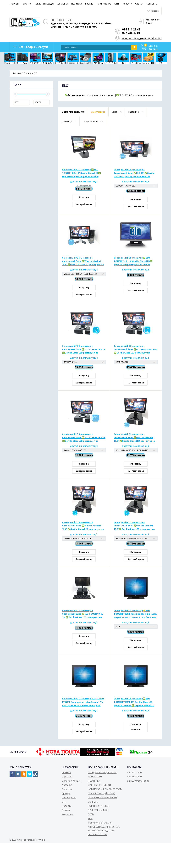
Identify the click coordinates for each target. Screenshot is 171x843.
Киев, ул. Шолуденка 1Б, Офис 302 (142, 38)
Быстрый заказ (84, 204)
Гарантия (27, 3)
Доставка (62, 3)
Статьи (139, 3)
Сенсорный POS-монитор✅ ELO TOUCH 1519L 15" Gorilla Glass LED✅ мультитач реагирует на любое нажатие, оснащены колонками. (133, 261)
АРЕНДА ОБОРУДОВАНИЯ (102, 772)
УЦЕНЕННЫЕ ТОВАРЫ (100, 822)
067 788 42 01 (131, 33)
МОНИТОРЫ (95, 776)
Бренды (89, 3)
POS (90, 818)
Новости (127, 3)
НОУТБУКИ (94, 780)
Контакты (151, 3)
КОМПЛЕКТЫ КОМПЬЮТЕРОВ (105, 789)
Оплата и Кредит (44, 3)
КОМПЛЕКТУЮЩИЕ (99, 805)
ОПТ (116, 3)
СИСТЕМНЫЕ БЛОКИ (99, 784)
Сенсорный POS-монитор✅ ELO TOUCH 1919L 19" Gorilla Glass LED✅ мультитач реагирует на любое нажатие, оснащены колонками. (81, 173)
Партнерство (104, 3)
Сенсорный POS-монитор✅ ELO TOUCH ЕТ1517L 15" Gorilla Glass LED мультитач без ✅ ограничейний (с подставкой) (134, 702)
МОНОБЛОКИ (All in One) (101, 793)
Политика (76, 3)
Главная (14, 3)
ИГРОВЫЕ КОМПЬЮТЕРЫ (102, 797)
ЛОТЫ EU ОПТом (97, 834)
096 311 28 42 (131, 29)
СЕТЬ (91, 814)
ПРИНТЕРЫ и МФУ (98, 810)
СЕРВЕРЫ (93, 801)
